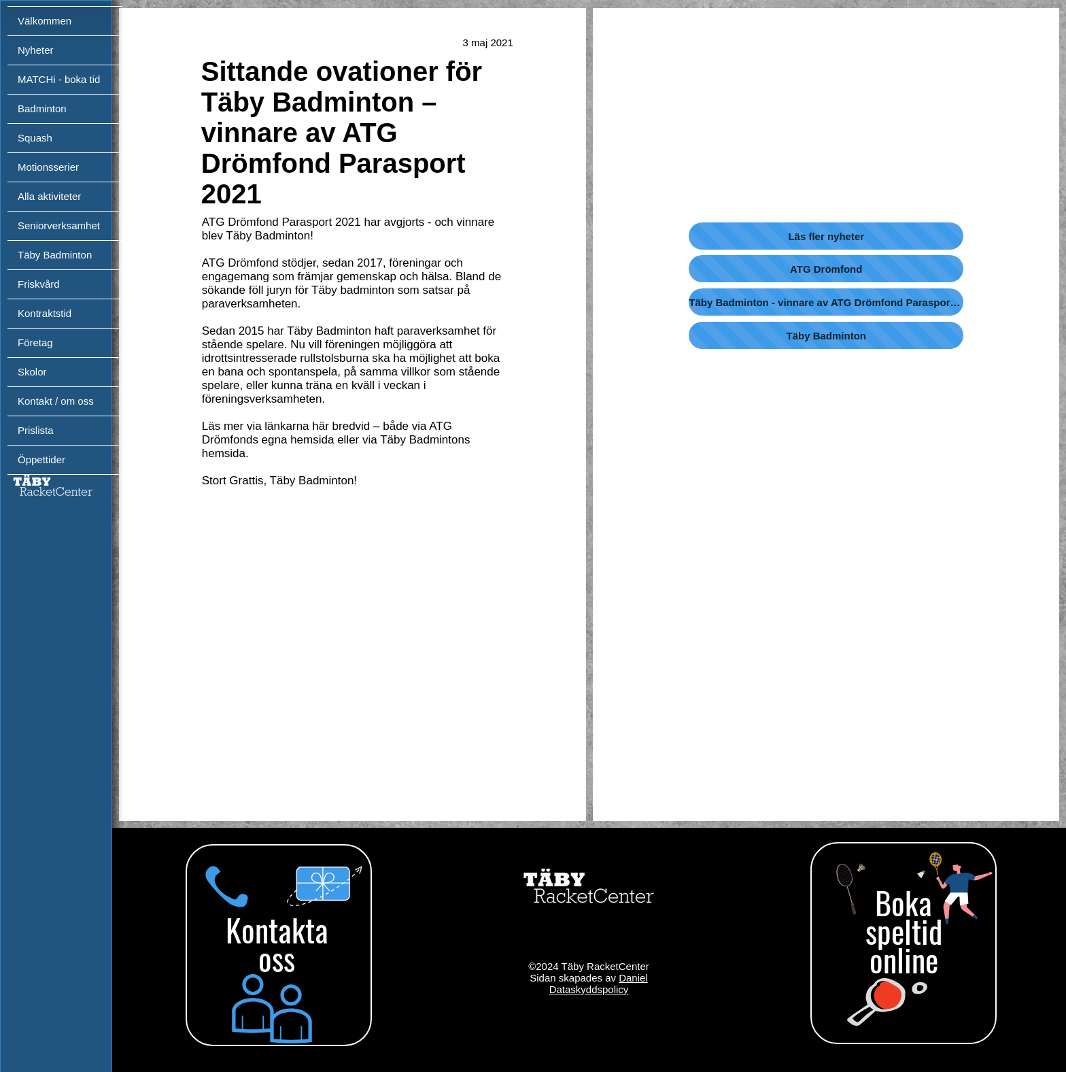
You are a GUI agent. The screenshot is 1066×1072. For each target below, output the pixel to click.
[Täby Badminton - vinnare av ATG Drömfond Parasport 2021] (826, 302)
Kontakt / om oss (56, 401)
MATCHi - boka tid (59, 79)
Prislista (36, 430)
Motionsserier (48, 167)
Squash (35, 138)
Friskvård (39, 284)
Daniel (633, 978)
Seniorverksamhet (59, 225)
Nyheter (36, 50)
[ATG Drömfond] (826, 268)
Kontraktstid (44, 313)
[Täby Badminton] (826, 335)
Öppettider (41, 459)
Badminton (42, 108)
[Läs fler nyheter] (826, 236)
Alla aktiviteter (49, 196)
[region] (277, 949)
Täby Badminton (55, 255)
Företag (35, 342)
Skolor (32, 372)
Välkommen (44, 21)
